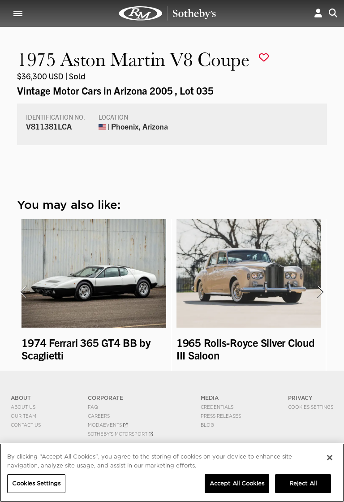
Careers (99, 416)
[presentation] (22, 292)
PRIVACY (300, 397)
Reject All (303, 483)
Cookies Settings (310, 407)
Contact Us (26, 425)
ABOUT (21, 397)
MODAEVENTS (108, 425)
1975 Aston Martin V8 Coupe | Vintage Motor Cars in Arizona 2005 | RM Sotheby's (167, 13)
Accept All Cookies (237, 483)
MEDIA (210, 397)
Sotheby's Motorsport (120, 434)
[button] (318, 13)
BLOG (207, 425)
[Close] (330, 457)
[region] (172, 472)
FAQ (93, 407)
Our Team (23, 416)
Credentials (217, 407)
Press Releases (221, 416)
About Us (23, 407)
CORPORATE (105, 397)
